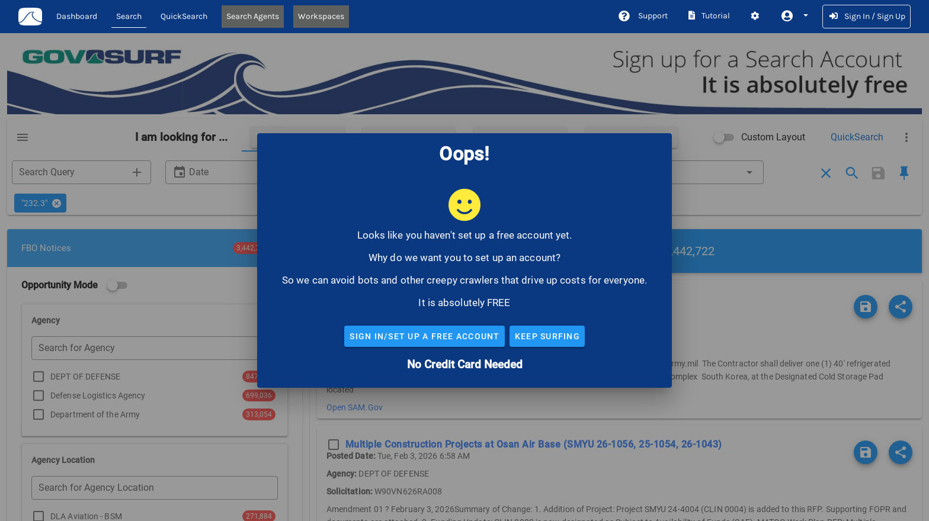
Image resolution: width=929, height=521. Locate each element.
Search (129, 16)
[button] (794, 16)
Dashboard (76, 16)
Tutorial (708, 16)
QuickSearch (184, 16)
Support (642, 16)
